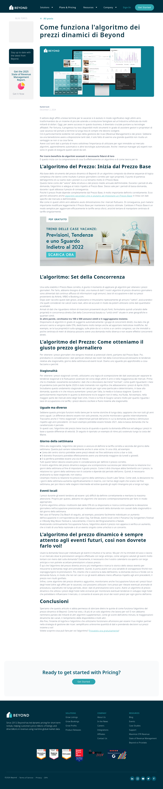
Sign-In (127, 7)
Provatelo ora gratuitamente (104, 630)
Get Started (144, 7)
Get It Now (18, 93)
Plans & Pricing (67, 7)
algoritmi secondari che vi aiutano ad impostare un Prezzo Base (98, 195)
